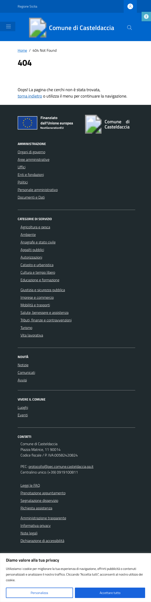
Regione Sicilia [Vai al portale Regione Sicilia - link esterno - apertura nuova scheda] (27, 6)
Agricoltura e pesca (35, 227)
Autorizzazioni (31, 257)
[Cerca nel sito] (129, 27)
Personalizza (39, 592)
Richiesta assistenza (36, 508)
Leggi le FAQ (30, 485)
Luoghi (23, 407)
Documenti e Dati (31, 197)
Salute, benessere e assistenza (44, 312)
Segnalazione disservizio (39, 500)
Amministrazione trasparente (43, 518)
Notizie (23, 365)
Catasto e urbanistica (36, 265)
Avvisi (22, 380)
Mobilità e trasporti (35, 305)
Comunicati (26, 372)
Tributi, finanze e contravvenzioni (46, 320)
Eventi (23, 415)
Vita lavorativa (31, 335)
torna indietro (30, 96)
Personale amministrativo (38, 189)
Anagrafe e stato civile (38, 242)
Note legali (28, 533)
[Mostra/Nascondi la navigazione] (8, 26)
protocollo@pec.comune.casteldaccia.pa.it (61, 466)
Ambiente (28, 234)
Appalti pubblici (32, 249)
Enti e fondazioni (31, 174)
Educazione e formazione (39, 280)
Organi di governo (31, 152)
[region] (75, 577)
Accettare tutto (110, 592)
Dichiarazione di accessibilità (42, 540)
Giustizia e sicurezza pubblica (42, 290)
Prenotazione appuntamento (42, 493)
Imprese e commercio (37, 297)
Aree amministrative (33, 159)
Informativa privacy (35, 525)
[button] (146, 16)
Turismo (26, 327)
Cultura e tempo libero (37, 272)
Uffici (21, 167)
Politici (23, 182)
